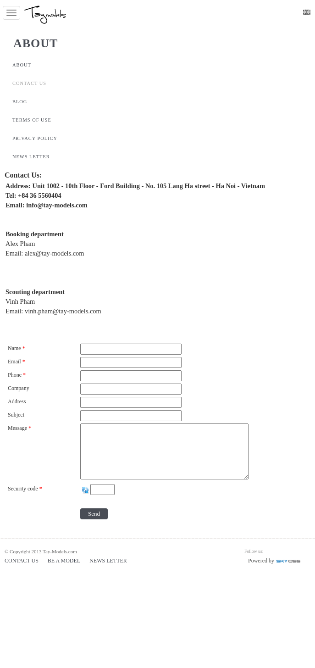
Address (17, 401)
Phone (17, 375)
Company (18, 388)
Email (17, 361)
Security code (26, 488)
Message (20, 428)
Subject (16, 415)
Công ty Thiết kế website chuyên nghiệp (296, 562)
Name (17, 348)
